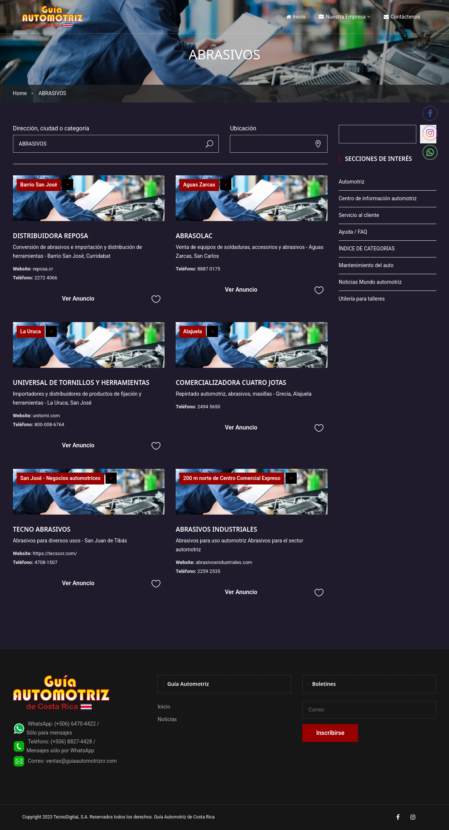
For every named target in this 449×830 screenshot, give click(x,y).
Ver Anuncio (78, 298)
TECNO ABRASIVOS (42, 529)
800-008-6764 (49, 424)
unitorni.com (46, 415)
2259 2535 (208, 571)
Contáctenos (402, 17)
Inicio (296, 17)
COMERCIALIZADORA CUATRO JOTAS (231, 382)
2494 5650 (208, 406)
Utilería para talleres (362, 299)
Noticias (167, 719)
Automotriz (351, 182)
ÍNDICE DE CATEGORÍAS (367, 249)
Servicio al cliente (359, 215)
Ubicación (243, 128)
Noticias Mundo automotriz (370, 282)
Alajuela (192, 331)
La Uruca (30, 331)
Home (20, 93)
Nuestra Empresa (342, 17)
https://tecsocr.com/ (55, 553)
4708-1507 (46, 562)
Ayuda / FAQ (353, 232)
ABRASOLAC (194, 235)
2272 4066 (46, 278)
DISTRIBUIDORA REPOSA (50, 235)
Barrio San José (38, 185)
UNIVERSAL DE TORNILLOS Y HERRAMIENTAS (81, 382)
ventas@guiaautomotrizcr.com (81, 761)
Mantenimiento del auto (366, 265)
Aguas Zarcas (199, 185)
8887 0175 (208, 269)
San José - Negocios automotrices (60, 478)
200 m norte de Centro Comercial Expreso (231, 478)
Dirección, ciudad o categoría (51, 128)
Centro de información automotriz (378, 198)
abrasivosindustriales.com (224, 562)
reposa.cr (43, 269)
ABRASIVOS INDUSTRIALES (216, 529)
